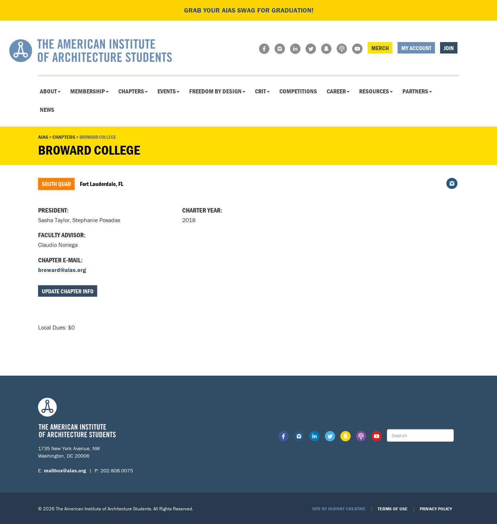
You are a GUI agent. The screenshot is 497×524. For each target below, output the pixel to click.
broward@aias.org (62, 269)
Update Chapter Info (67, 291)
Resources (376, 91)
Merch (380, 48)
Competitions (298, 91)
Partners (417, 91)
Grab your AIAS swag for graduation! (248, 10)
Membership (89, 91)
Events (168, 91)
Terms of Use (393, 508)
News (47, 110)
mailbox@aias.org (65, 470)
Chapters (133, 91)
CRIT (262, 91)
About (50, 91)
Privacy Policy (436, 508)
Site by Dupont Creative (338, 508)
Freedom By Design (217, 91)
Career (338, 91)
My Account (416, 48)
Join (449, 48)
